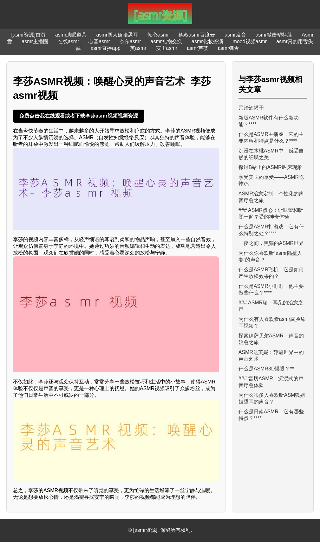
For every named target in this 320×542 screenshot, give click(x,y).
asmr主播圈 (35, 41)
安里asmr (167, 48)
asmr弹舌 (228, 48)
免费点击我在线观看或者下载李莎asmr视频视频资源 (78, 116)
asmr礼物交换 (166, 41)
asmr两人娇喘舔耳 (117, 34)
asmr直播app (106, 48)
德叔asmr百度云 (197, 34)
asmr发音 (235, 34)
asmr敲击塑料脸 (274, 34)
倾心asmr (158, 34)
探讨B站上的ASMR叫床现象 (270, 167)
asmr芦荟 (197, 48)
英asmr (138, 48)
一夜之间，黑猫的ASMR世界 (271, 243)
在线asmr (68, 41)
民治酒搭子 (251, 108)
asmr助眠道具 (71, 34)
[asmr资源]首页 (28, 34)
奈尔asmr (130, 41)
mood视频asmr (250, 41)
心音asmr (99, 41)
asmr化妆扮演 (207, 41)
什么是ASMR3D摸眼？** (266, 368)
